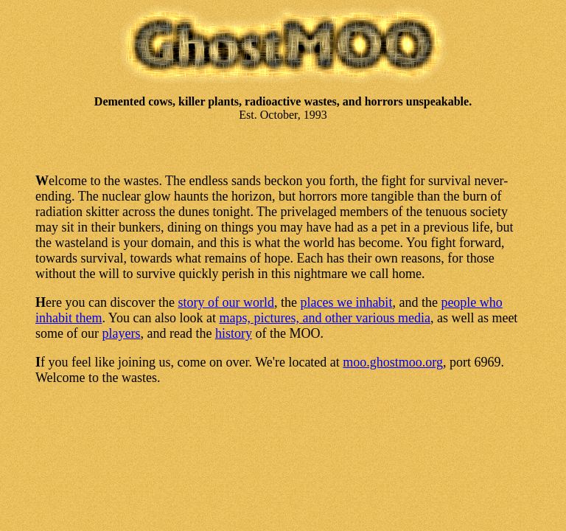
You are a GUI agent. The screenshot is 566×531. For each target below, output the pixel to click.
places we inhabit (346, 302)
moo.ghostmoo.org (393, 362)
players (121, 333)
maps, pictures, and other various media (324, 317)
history (233, 333)
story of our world (225, 302)
